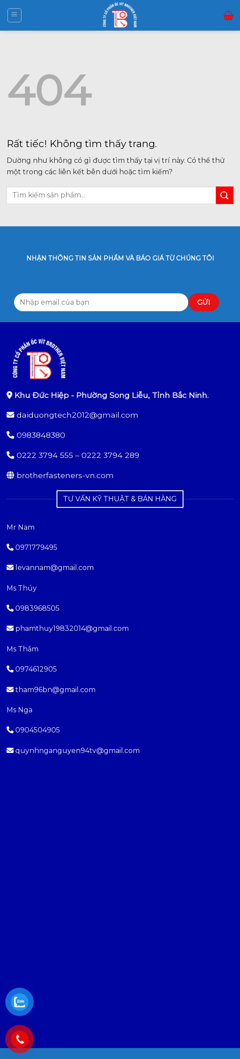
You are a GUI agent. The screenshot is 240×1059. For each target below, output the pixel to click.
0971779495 (32, 547)
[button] (14, 15)
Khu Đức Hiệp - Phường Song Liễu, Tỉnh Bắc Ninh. (111, 395)
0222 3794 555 (45, 455)
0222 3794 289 (110, 455)
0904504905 (37, 730)
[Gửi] (224, 195)
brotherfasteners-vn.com (65, 475)
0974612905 (36, 669)
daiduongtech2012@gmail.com (77, 414)
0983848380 (41, 435)
